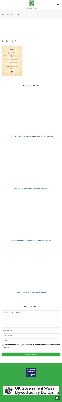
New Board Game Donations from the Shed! (31, 188)
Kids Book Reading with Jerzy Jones (31, 292)
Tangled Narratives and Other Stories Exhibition (31, 240)
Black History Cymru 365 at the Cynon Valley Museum (31, 136)
